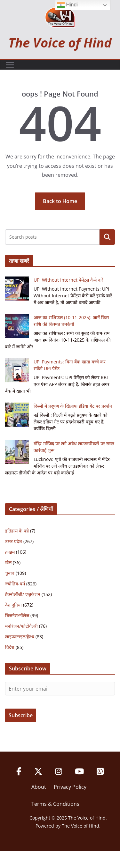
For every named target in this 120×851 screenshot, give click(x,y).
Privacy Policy (70, 786)
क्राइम (10, 552)
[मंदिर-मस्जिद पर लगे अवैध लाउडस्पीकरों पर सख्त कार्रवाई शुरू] (17, 452)
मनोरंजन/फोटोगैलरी (21, 626)
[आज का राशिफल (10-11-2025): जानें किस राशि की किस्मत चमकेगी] (17, 326)
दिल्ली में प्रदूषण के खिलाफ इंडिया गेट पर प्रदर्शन (73, 406)
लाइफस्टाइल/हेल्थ (19, 637)
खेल (8, 562)
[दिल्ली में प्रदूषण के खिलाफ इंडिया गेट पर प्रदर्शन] (17, 415)
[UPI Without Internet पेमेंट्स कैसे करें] (17, 289)
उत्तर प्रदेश (13, 541)
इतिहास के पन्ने (17, 531)
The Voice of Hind (60, 42)
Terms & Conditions (55, 803)
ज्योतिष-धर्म (15, 584)
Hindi (67, 5)
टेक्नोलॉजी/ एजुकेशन (22, 594)
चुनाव (9, 573)
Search (107, 237)
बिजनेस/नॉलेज (17, 615)
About (38, 786)
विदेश (9, 647)
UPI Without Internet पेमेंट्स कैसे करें (68, 280)
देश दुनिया (13, 605)
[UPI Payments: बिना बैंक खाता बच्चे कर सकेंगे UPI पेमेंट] (17, 370)
